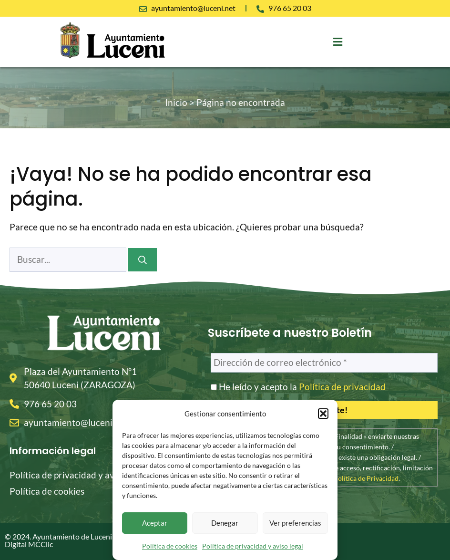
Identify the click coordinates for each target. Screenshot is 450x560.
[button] (323, 413)
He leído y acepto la (298, 387)
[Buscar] (142, 259)
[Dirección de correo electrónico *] (324, 363)
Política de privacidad (342, 386)
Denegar (224, 523)
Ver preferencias (295, 523)
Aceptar (154, 523)
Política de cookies (169, 546)
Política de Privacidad (366, 478)
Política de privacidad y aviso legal (252, 546)
